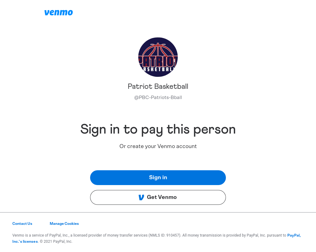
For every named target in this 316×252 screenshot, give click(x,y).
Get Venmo (157, 197)
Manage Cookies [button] (64, 223)
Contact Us (22, 223)
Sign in (158, 177)
